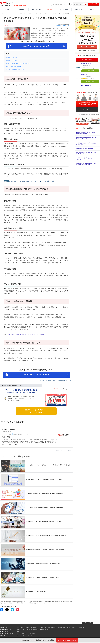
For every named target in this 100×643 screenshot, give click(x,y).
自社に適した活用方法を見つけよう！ (16, 69)
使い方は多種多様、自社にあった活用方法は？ (18, 63)
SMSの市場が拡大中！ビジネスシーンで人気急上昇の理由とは (86, 153)
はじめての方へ (64, 9)
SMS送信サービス (22, 13)
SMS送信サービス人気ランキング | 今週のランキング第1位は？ (56, 380)
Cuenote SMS (84, 74)
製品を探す (21, 9)
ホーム (7, 9)
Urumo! (24, 635)
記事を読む (50, 9)
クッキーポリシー (61, 627)
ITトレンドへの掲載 (20, 633)
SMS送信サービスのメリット (13, 60)
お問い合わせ (81, 627)
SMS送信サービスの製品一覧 (62, 25)
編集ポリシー (43, 627)
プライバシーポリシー (52, 627)
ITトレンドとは (20, 627)
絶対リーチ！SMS (86, 63)
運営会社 (68, 627)
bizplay (29, 635)
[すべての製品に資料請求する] (67, 640)
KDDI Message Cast (86, 85)
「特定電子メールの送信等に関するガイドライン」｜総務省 (26, 334)
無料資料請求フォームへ (93, 4)
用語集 (18, 631)
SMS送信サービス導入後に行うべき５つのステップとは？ (86, 158)
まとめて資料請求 (87, 59)
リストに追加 (90, 70)
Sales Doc (34, 635)
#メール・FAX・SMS (9, 25)
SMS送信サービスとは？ (12, 57)
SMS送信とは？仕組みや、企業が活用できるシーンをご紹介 (86, 143)
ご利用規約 (27, 627)
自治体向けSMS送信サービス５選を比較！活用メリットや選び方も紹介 (86, 138)
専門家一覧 (35, 629)
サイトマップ (74, 627)
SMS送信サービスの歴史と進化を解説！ (85, 148)
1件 (93, 79)
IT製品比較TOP (3, 13)
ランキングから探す (35, 9)
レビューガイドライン (35, 627)
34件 (93, 68)
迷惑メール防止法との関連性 (13, 66)
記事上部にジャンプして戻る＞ (64, 450)
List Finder (19, 635)
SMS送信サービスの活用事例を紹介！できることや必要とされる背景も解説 (32, 181)
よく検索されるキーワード (44, 629)
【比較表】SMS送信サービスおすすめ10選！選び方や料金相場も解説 (86, 133)
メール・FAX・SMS (12, 13)
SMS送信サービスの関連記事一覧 (34, 13)
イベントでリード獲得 (30, 633)
